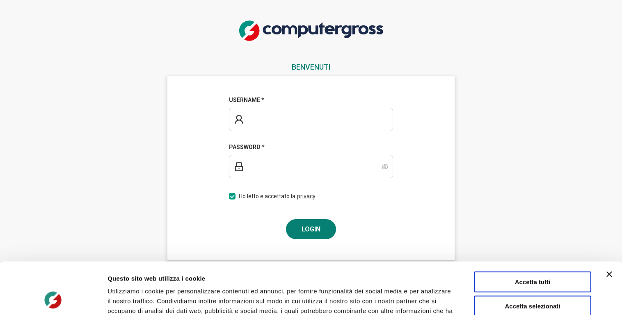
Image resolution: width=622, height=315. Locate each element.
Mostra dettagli (431, 298)
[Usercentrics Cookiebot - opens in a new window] (53, 299)
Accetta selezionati (532, 257)
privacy (306, 196)
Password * (247, 147)
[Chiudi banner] (609, 226)
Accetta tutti (533, 233)
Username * (246, 100)
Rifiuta (532, 281)
